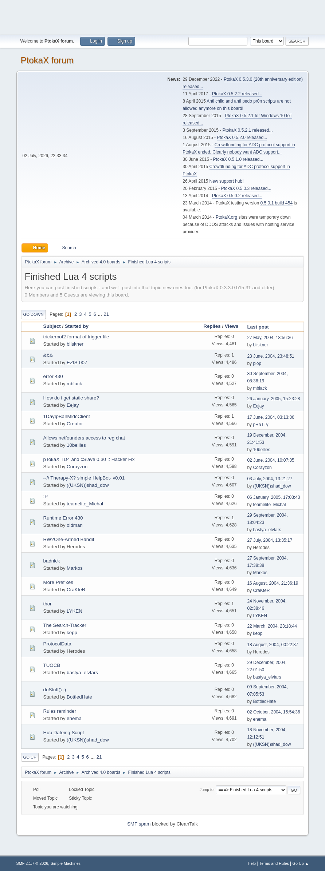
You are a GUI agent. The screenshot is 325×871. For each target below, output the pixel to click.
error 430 (53, 376)
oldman (75, 525)
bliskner (75, 344)
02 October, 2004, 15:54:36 (273, 712)
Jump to (207, 790)
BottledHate (79, 697)
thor (47, 603)
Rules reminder (59, 711)
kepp (72, 632)
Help (252, 863)
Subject (52, 326)
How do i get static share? (71, 398)
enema (74, 718)
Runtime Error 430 (63, 518)
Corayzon (77, 466)
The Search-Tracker (64, 625)
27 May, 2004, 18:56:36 (270, 337)
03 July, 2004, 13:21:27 (269, 478)
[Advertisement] (162, 16)
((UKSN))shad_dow (88, 485)
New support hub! (227, 181)
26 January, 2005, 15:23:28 (273, 398)
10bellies (76, 445)
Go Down (33, 314)
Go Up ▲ (301, 863)
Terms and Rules (274, 863)
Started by (77, 326)
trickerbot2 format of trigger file (76, 336)
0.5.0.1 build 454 (276, 203)
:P (45, 496)
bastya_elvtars (267, 529)
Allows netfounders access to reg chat (84, 438)
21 (106, 314)
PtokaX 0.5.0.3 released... (246, 188)
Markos (75, 568)
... (100, 314)
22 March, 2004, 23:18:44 (272, 626)
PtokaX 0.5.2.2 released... (237, 93)
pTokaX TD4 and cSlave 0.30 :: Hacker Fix (89, 459)
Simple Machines (66, 863)
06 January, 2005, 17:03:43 (273, 497)
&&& (48, 355)
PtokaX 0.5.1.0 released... (238, 159)
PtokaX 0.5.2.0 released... (242, 137)
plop (257, 363)
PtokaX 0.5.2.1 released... (248, 130)
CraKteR (76, 589)
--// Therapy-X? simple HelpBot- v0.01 (84, 478)
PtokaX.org (226, 217)
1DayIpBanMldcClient (66, 416)
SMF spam (138, 824)
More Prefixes (58, 582)
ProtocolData (57, 644)
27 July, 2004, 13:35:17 (269, 540)
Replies (211, 326)
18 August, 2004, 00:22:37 (272, 644)
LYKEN (74, 611)
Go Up (29, 757)
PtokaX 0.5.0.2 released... (237, 195)
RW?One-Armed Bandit (68, 539)
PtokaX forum (47, 60)
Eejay (73, 405)
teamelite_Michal (85, 503)
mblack (74, 383)
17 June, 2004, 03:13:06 (270, 417)
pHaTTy (260, 424)
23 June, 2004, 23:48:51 (270, 356)
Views (235, 326)
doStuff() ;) (54, 689)
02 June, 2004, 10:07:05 (270, 460)
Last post (258, 327)
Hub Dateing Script (63, 732)
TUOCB (51, 665)
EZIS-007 (77, 362)
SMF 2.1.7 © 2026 (32, 863)
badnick (51, 561)
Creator (75, 423)
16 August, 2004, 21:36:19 (272, 583)
